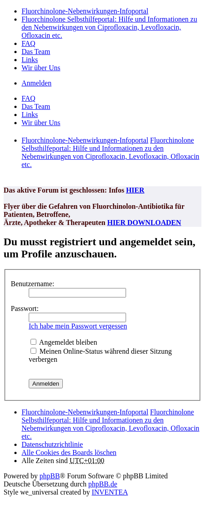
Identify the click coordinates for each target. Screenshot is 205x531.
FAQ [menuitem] (28, 43)
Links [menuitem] (30, 59)
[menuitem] (52, 444)
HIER (135, 190)
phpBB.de (102, 484)
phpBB (49, 476)
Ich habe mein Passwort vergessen (78, 326)
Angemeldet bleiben (64, 342)
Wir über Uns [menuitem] (41, 68)
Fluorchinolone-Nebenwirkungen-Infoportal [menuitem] (85, 11)
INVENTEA (110, 492)
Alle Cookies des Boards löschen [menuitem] (69, 452)
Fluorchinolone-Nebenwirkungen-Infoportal (85, 412)
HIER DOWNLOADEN (144, 222)
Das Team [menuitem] (36, 51)
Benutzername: (32, 284)
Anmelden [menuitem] (37, 83)
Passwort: (25, 308)
